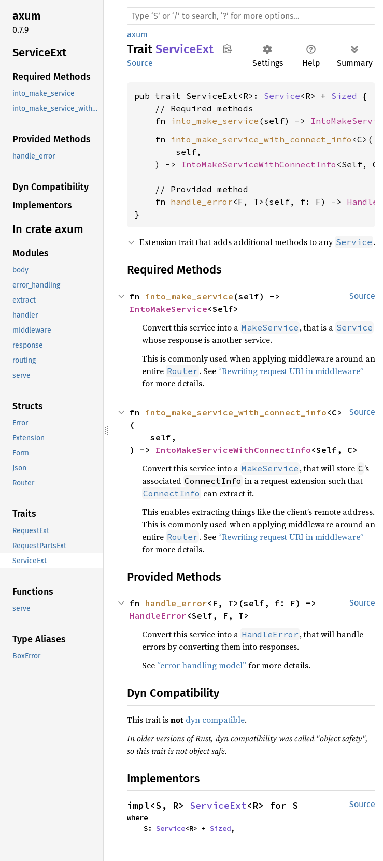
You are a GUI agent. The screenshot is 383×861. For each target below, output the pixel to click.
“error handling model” (201, 665)
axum (137, 34)
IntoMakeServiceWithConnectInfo (258, 164)
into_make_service (215, 121)
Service (282, 96)
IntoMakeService (168, 309)
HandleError (158, 615)
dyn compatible (215, 719)
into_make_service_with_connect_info (261, 139)
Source (140, 63)
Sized (344, 96)
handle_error (202, 201)
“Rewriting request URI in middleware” (291, 371)
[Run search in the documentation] (251, 16)
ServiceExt (218, 805)
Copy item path (227, 49)
